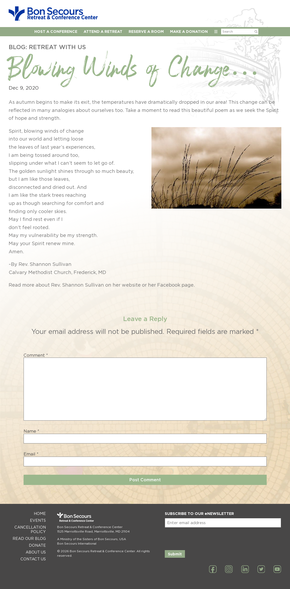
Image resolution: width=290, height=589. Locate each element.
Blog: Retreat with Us (47, 46)
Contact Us (33, 559)
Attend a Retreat (103, 31)
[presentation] (204, 538)
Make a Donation (189, 31)
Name (31, 431)
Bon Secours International (76, 543)
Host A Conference (55, 31)
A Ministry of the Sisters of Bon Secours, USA (91, 539)
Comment (36, 355)
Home (40, 513)
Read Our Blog (29, 538)
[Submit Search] (256, 31)
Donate (37, 545)
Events (38, 520)
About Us (36, 552)
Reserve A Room (146, 31)
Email (31, 454)
